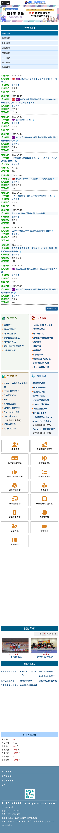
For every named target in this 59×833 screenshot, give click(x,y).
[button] (5, 3)
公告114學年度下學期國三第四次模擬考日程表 (33, 195)
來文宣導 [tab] (6, 62)
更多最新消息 (52, 308)
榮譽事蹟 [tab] (6, 38)
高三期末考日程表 (23, 119)
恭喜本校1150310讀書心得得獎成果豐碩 (33, 178)
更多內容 (49, 634)
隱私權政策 (6, 771)
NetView (8, 825)
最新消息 (16, 85)
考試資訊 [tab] (6, 52)
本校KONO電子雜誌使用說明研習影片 (28, 213)
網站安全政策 (7, 780)
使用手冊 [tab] (6, 67)
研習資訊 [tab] (6, 47)
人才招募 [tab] (6, 57)
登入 (4, 785)
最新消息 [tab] (6, 33)
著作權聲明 (6, 775)
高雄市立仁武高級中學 (33, 821)
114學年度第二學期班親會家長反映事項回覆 (32, 230)
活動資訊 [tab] (6, 43)
